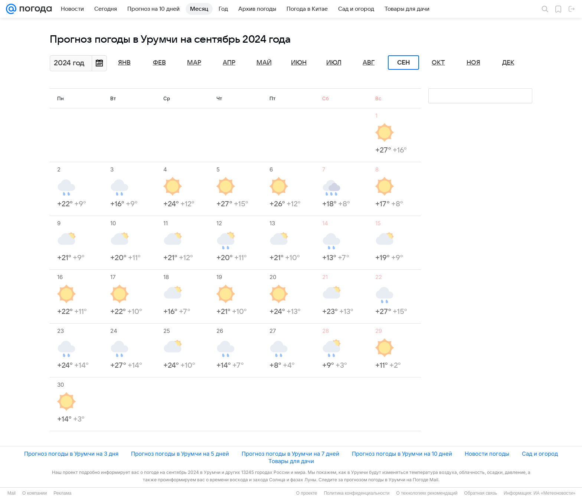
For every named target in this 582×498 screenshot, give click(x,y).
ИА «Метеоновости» (554, 493)
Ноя (473, 62)
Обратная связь (480, 493)
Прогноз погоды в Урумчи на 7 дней (290, 453)
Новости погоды (487, 453)
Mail (11, 493)
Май (264, 62)
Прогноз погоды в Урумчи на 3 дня (71, 453)
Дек (508, 62)
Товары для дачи (291, 461)
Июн (299, 62)
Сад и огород (540, 453)
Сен (403, 62)
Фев (159, 62)
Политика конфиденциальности (356, 493)
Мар (194, 62)
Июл (333, 62)
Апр (229, 62)
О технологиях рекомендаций (426, 493)
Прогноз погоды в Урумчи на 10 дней (402, 453)
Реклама (62, 493)
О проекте (306, 493)
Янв (124, 62)
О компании (34, 493)
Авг (369, 62)
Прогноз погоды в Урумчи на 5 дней (180, 453)
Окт (438, 62)
